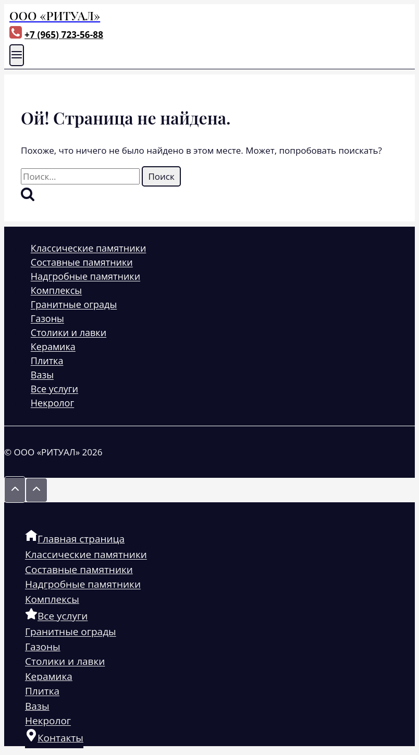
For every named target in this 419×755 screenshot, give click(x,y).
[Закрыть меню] (5, 509)
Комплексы (56, 290)
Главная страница (75, 538)
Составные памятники (82, 262)
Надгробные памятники (85, 276)
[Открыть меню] (16, 55)
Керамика (53, 347)
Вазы (42, 375)
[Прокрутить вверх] (15, 489)
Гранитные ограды (74, 305)
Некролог (52, 403)
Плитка (47, 361)
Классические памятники (88, 248)
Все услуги (54, 389)
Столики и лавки (68, 333)
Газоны (47, 319)
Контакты (54, 737)
